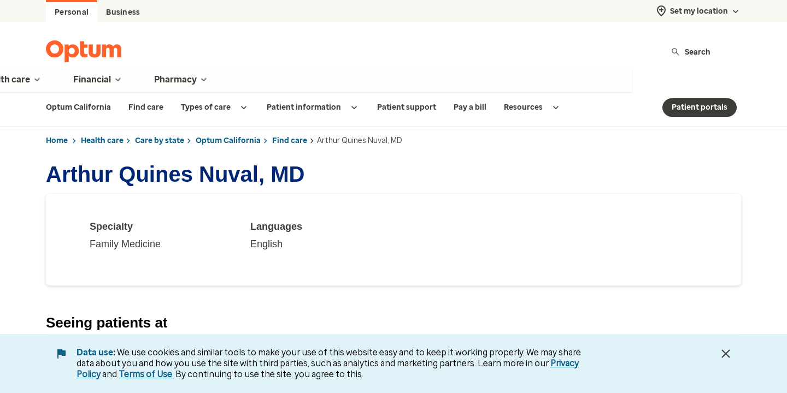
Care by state (159, 140)
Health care (102, 140)
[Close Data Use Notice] (725, 353)
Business (123, 12)
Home (57, 140)
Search (690, 51)
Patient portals (699, 107)
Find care (289, 140)
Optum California (228, 140)
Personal (72, 12)
